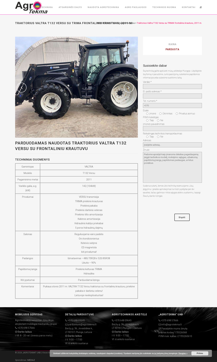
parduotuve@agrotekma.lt (82, 324)
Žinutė (146, 149)
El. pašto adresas (152, 91)
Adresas (147, 140)
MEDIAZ (31, 360)
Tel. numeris (150, 101)
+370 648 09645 (76, 320)
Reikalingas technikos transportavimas (162, 133)
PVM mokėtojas (151, 117)
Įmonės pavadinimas (154, 124)
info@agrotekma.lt (171, 324)
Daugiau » (182, 353)
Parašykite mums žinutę (174, 328)
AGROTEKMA (104, 23)
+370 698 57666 (26, 328)
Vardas (147, 82)
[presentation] (169, 205)
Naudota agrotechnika (124, 23)
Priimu (200, 353)
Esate (146, 110)
